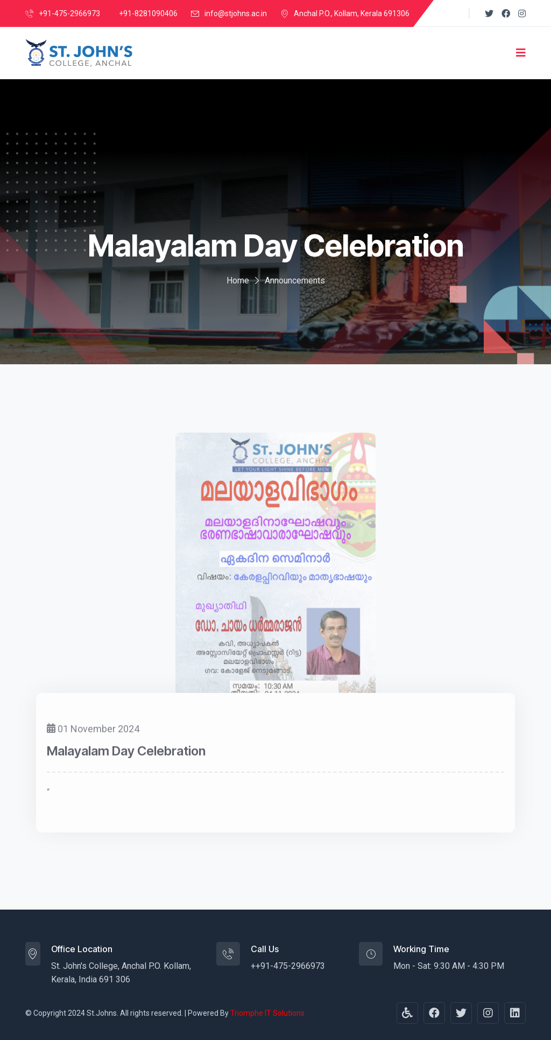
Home (238, 280)
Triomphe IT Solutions (267, 1013)
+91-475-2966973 (69, 13)
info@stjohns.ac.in (235, 13)
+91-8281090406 (148, 13)
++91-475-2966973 (288, 966)
